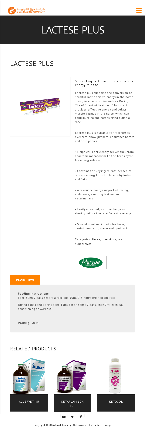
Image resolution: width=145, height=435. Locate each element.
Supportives (83, 244)
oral (121, 239)
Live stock (109, 239)
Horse (96, 239)
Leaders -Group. (102, 425)
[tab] (25, 280)
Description (25, 279)
